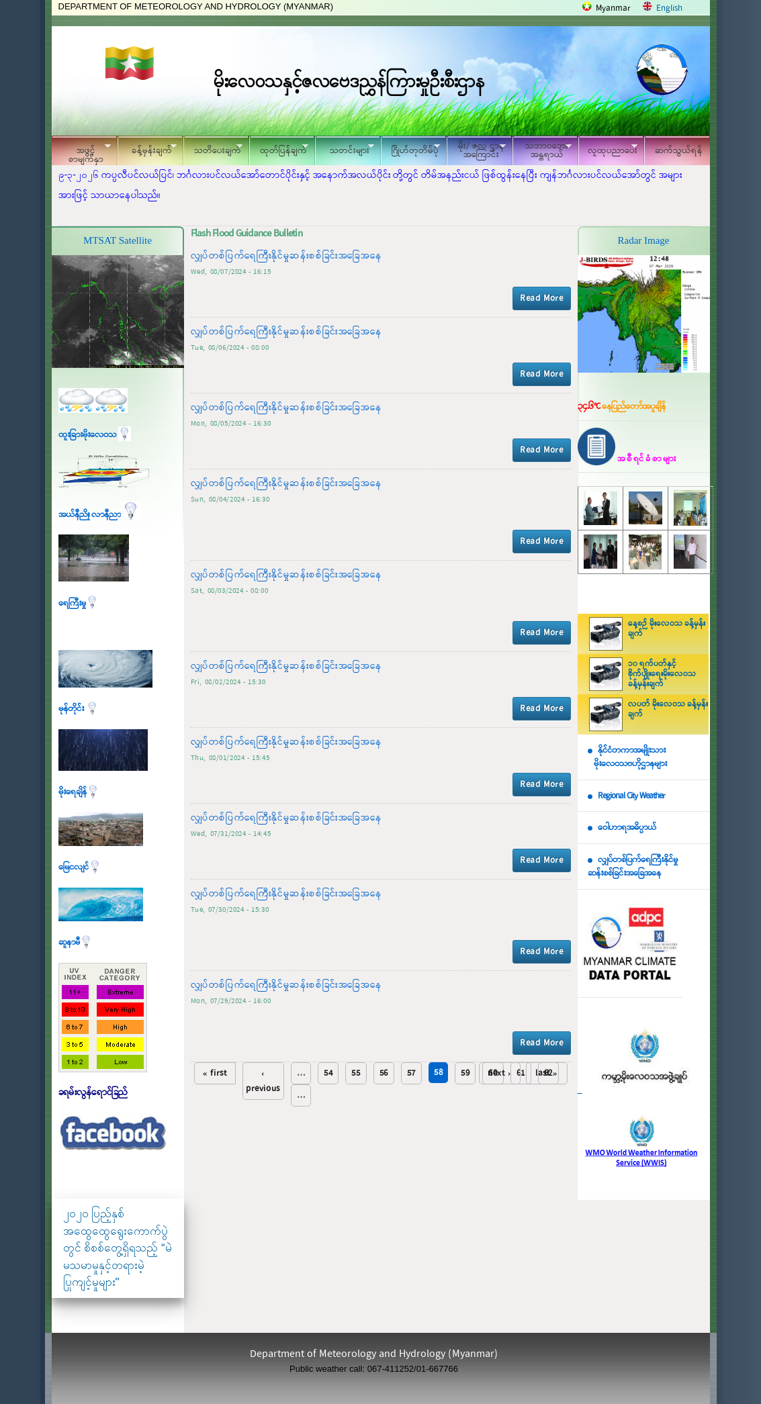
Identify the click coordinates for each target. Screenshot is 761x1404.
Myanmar (613, 8)
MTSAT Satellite (117, 240)
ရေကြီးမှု (78, 603)
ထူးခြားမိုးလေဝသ (94, 435)
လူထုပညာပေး (608, 149)
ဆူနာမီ (75, 942)
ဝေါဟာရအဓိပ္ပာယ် (627, 828)
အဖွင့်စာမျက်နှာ (81, 152)
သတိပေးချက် (212, 149)
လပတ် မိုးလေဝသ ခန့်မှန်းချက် (668, 709)
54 (328, 1073)
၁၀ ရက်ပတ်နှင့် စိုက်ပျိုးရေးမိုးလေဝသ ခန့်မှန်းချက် (662, 674)
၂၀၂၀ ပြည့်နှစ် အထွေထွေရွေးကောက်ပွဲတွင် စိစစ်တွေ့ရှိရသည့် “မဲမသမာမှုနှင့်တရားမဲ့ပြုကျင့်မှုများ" (117, 1248)
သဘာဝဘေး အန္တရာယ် (542, 150)
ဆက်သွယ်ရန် (679, 151)
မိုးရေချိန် (78, 792)
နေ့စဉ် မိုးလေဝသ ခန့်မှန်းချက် (666, 629)
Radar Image (643, 240)
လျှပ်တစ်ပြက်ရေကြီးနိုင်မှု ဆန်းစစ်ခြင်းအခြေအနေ (633, 867)
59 (465, 1073)
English (669, 8)
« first (215, 1073)
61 (521, 1073)
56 (383, 1073)
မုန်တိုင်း (78, 709)
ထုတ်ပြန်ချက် (278, 149)
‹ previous (263, 1081)
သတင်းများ (344, 149)
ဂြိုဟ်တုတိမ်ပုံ (410, 149)
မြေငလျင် (79, 867)
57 (411, 1073)
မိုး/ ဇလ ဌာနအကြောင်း (476, 150)
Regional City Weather (631, 796)
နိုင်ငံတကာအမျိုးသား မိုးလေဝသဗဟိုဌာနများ (627, 757)
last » (546, 1073)
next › (499, 1073)
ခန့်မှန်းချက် (147, 149)
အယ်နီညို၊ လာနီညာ (99, 515)
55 (355, 1073)
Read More (541, 298)
